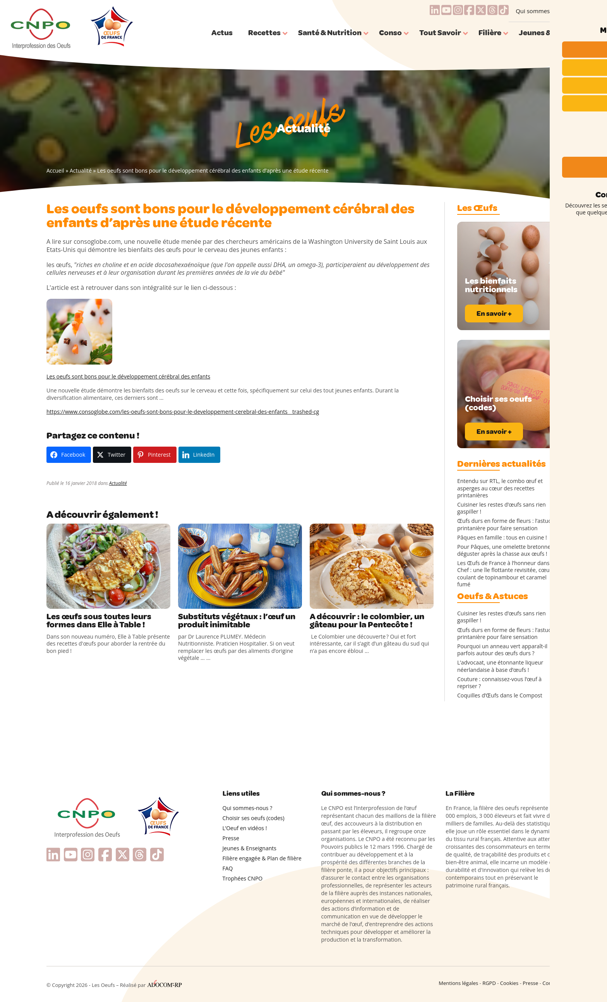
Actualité (81, 170)
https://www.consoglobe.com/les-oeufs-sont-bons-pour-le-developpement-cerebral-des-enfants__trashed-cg (182, 411)
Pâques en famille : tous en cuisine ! (502, 537)
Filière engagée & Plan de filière (262, 858)
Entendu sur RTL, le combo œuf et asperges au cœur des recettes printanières (500, 488)
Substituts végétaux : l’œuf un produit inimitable (238, 621)
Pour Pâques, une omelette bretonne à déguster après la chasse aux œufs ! (506, 550)
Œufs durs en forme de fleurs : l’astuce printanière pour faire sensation (505, 524)
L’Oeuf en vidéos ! (245, 828)
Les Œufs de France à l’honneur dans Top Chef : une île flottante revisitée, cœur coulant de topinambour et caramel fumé (509, 574)
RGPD (489, 983)
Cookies (509, 983)
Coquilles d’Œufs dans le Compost (499, 695)
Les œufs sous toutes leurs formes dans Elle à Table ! (99, 621)
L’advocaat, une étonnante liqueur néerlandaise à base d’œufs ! (500, 666)
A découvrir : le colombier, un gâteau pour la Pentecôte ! (367, 621)
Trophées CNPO (243, 878)
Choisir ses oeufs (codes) (254, 818)
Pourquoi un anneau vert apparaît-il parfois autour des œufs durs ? (502, 650)
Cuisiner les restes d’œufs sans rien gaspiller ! (501, 508)
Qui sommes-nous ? (542, 11)
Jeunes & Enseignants (249, 848)
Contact (551, 983)
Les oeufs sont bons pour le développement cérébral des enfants (128, 376)
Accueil (55, 170)
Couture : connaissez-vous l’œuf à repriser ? (499, 683)
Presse (231, 838)
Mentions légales (458, 983)
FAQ (228, 868)
